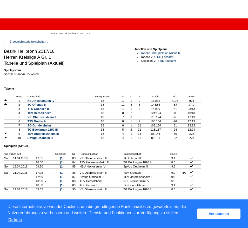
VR (153, 56)
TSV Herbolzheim (39, 113)
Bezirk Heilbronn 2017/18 (74, 33)
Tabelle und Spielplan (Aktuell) (160, 53)
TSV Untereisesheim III (43, 133)
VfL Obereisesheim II (42, 117)
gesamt (168, 56)
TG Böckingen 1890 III (43, 129)
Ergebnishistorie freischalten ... (29, 41)
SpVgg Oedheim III (40, 137)
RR (159, 56)
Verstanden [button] (219, 214)
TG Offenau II (37, 104)
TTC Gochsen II (38, 108)
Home (54, 33)
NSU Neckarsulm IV (41, 100)
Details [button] (15, 220)
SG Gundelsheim (39, 125)
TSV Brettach (37, 121)
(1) (62, 158)
